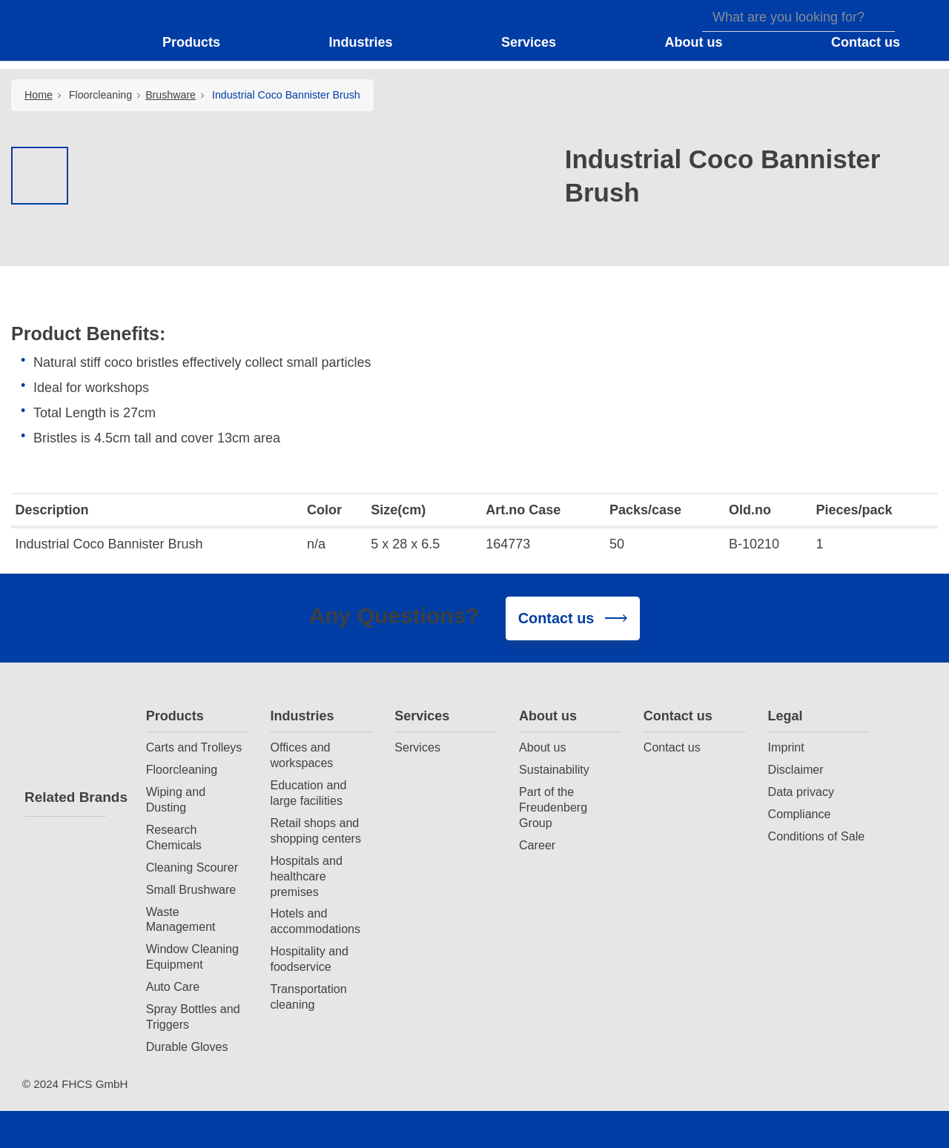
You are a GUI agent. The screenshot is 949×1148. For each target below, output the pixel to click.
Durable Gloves (187, 1046)
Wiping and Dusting (176, 799)
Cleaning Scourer (192, 867)
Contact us (678, 716)
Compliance (799, 813)
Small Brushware (191, 889)
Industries (302, 716)
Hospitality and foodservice (309, 958)
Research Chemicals (174, 837)
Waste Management (181, 919)
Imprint (786, 747)
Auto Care (172, 986)
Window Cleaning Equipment (192, 956)
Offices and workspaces (301, 754)
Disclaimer (796, 769)
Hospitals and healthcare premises (306, 876)
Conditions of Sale (816, 836)
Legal (785, 716)
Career (537, 845)
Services (421, 716)
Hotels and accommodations (315, 920)
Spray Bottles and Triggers (193, 1016)
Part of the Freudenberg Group (553, 807)
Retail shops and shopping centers (315, 830)
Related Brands (65, 797)
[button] (200, 43)
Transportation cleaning (308, 996)
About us (548, 716)
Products (175, 716)
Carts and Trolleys (194, 747)
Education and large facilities (308, 792)
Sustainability (554, 769)
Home (38, 95)
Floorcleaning (100, 95)
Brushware (170, 95)
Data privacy (801, 791)
